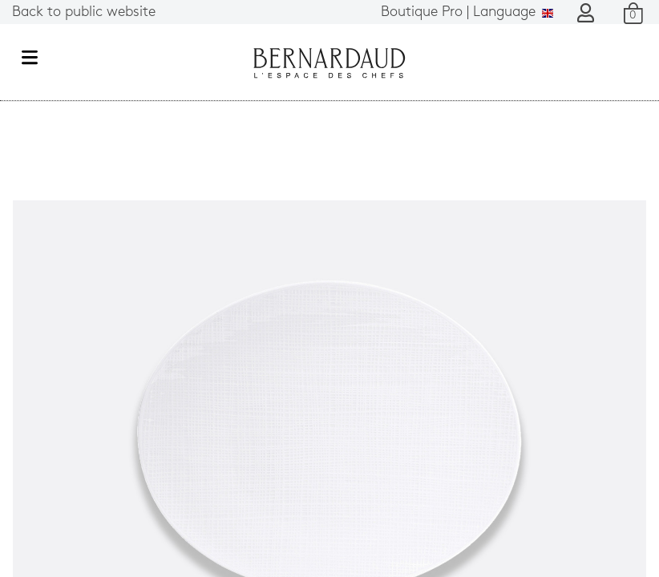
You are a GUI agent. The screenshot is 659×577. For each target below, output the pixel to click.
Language (467, 12)
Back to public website (84, 12)
